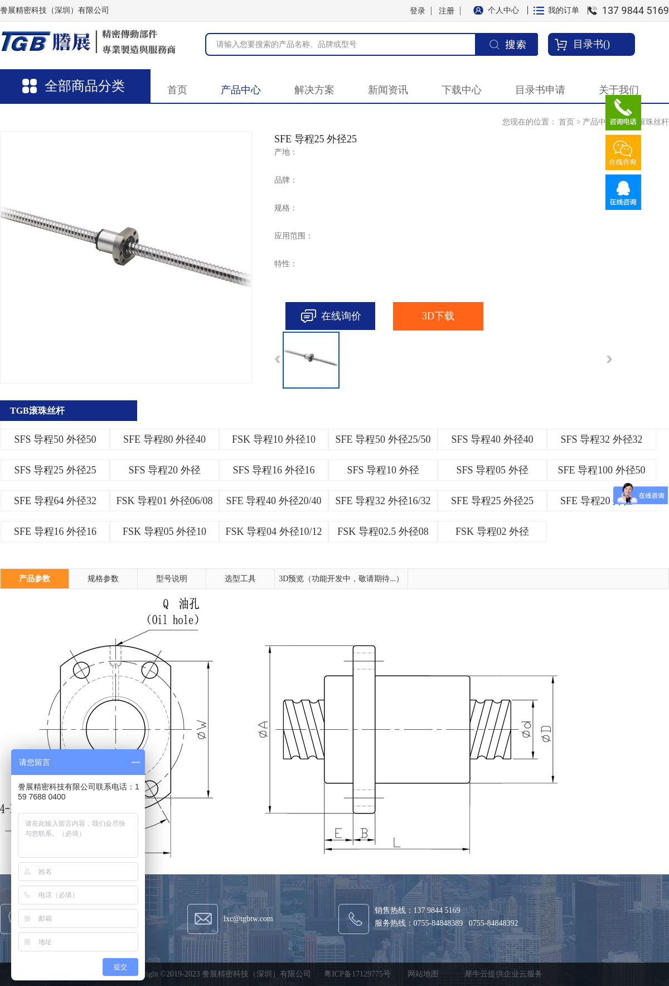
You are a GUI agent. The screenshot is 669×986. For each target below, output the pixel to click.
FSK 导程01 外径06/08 (164, 500)
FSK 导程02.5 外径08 (383, 531)
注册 (446, 11)
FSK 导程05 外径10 (164, 531)
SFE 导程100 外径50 (601, 470)
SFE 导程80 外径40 (164, 439)
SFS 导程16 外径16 (273, 470)
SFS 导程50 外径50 (55, 439)
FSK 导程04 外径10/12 (273, 531)
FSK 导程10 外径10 (274, 439)
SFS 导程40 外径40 (492, 439)
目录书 (588, 44)
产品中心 (598, 122)
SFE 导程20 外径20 (601, 500)
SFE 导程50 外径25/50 (382, 439)
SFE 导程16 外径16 (55, 531)
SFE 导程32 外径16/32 (382, 500)
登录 (417, 11)
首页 (177, 89)
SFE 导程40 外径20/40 (273, 500)
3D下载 (438, 316)
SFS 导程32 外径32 (601, 439)
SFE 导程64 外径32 (55, 500)
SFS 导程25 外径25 (55, 470)
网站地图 (421, 974)
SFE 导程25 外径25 (492, 500)
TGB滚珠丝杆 (645, 122)
